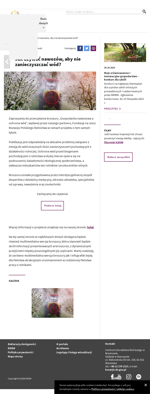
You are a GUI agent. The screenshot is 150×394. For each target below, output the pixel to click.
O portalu (62, 349)
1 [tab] (110, 124)
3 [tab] (118, 124)
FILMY (107, 135)
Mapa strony (15, 361)
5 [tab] (126, 124)
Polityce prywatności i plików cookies (112, 389)
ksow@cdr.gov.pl (115, 374)
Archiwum (62, 353)
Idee (132, 24)
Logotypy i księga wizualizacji (74, 357)
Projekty (92, 24)
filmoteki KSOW (113, 147)
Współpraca (108, 24)
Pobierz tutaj (53, 210)
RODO (11, 353)
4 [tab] (122, 124)
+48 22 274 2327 (119, 371)
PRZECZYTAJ (113, 113)
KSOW (79, 24)
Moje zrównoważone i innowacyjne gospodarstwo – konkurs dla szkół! (121, 81)
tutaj (90, 232)
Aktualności (63, 23)
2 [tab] (114, 124)
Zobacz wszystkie (118, 162)
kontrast (122, 4)
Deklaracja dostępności (22, 349)
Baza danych (143, 27)
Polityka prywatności (20, 357)
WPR (123, 24)
